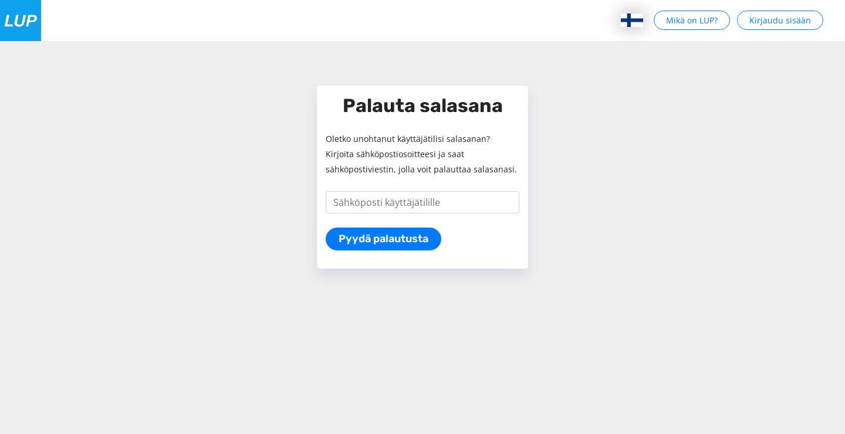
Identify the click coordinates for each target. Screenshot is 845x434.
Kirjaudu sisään (780, 20)
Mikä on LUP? (692, 20)
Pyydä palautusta (383, 238)
